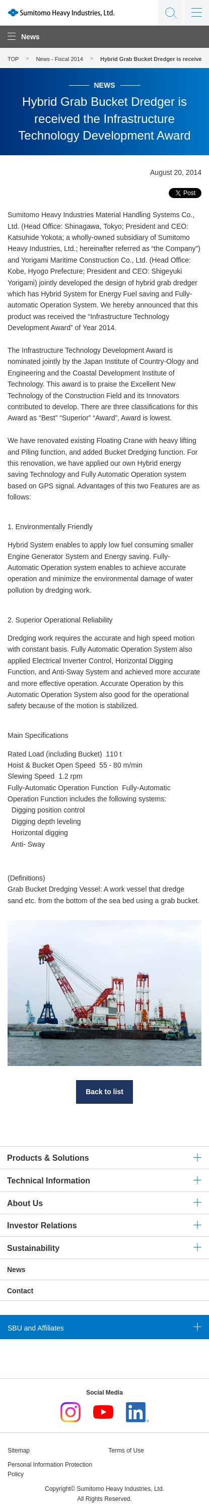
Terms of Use (126, 1450)
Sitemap (19, 1450)
